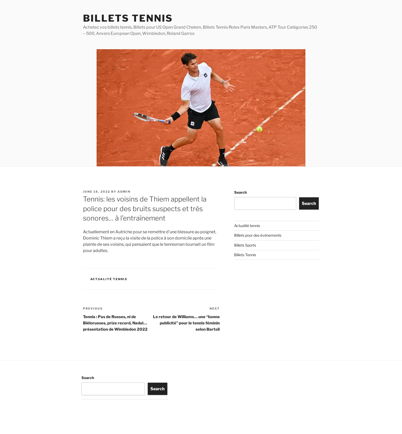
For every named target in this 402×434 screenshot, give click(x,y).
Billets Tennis (128, 18)
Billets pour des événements (257, 235)
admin (124, 191)
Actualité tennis (109, 279)
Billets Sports (245, 245)
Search (240, 192)
